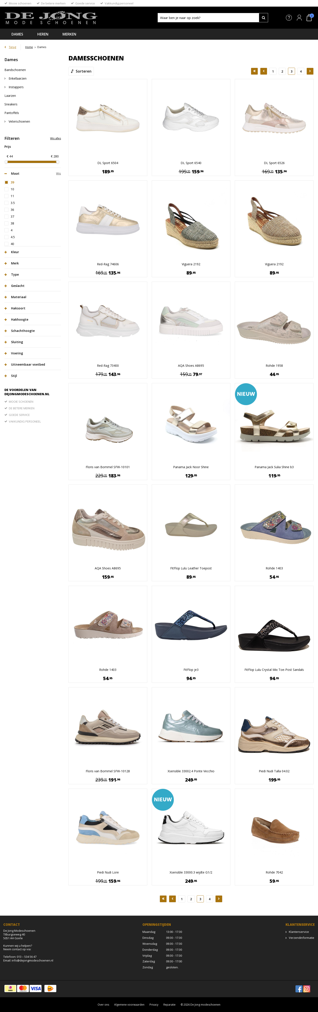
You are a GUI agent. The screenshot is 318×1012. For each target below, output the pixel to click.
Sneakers (10, 104)
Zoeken (263, 17)
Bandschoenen (15, 70)
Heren (42, 34)
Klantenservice (299, 932)
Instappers (16, 87)
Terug (12, 47)
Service (288, 17)
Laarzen (10, 96)
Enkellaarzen (17, 78)
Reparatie (169, 1004)
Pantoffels (11, 113)
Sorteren (83, 71)
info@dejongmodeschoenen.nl (32, 960)
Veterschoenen (19, 121)
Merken (69, 34)
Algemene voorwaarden (129, 1004)
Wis (58, 173)
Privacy (154, 1004)
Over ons (103, 1004)
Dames (17, 34)
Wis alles (55, 138)
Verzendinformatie (301, 938)
